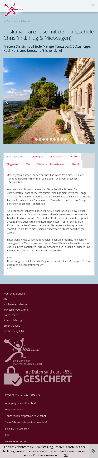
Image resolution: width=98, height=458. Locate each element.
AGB (5, 299)
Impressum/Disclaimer (16, 309)
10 (65, 139)
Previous (8, 100)
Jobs (7, 435)
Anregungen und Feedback (21, 403)
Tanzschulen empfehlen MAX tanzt (25, 415)
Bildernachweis (11, 325)
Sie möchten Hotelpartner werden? (26, 422)
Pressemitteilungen (14, 293)
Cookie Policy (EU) (13, 331)
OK (66, 455)
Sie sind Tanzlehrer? (17, 428)
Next (89, 100)
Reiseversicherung (16, 441)
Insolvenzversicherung (15, 304)
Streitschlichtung (12, 320)
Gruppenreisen (14, 409)
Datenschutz (10, 315)
